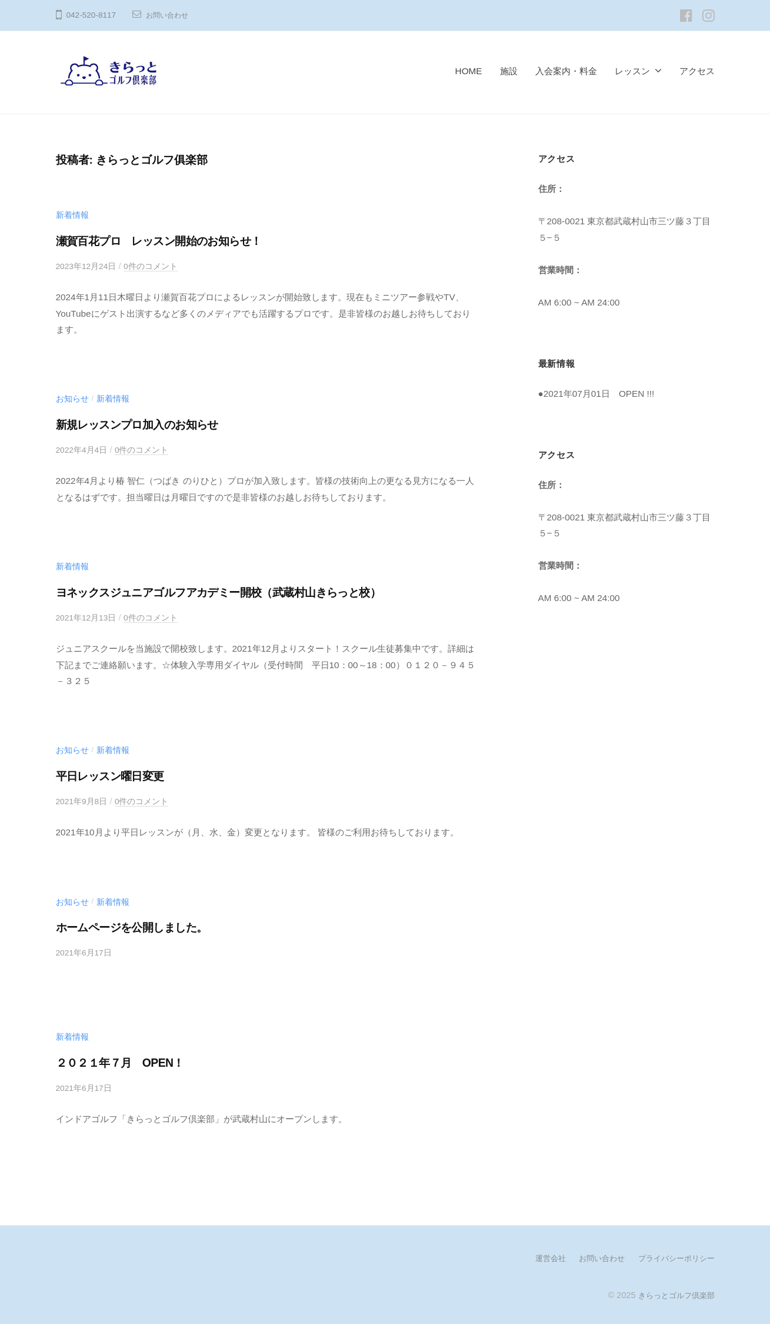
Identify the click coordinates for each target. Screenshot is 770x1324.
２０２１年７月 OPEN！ (130, 1061)
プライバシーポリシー (673, 1257)
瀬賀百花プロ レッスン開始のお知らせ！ (178, 240)
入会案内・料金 (566, 71)
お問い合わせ (170, 15)
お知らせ (73, 398)
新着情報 (73, 215)
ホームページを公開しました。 (146, 926)
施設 (509, 71)
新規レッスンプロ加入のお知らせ (153, 424)
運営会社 (540, 1257)
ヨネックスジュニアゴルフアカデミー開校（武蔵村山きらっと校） (250, 591)
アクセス (697, 71)
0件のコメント (158, 266)
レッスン (632, 71)
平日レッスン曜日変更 (120, 775)
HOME (468, 71)
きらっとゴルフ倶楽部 (673, 1293)
